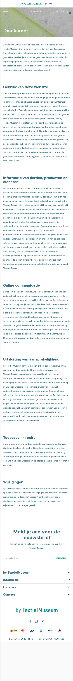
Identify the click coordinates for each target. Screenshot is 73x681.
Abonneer (61, 558)
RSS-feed (59, 639)
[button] (5, 11)
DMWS (49, 639)
